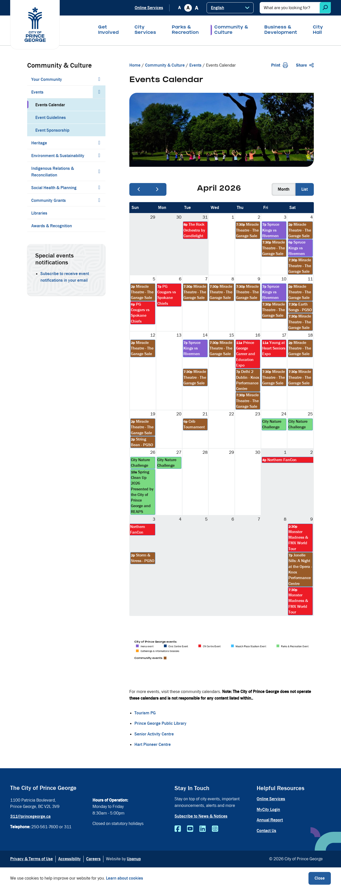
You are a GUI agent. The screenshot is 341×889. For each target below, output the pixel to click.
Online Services (149, 7)
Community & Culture (231, 30)
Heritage (39, 143)
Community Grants (48, 200)
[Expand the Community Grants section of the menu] (99, 200)
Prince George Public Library (160, 723)
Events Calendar (50, 105)
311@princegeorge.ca (30, 816)
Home (135, 65)
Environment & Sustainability (57, 155)
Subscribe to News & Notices (201, 816)
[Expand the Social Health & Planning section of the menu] (99, 187)
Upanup (134, 859)
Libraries (39, 213)
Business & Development (280, 30)
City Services (145, 30)
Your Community (46, 79)
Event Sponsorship (52, 130)
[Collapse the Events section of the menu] (99, 91)
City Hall (318, 30)
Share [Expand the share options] (305, 65)
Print (279, 65)
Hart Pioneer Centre (152, 744)
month (283, 189)
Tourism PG (145, 713)
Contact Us (266, 830)
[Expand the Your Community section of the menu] (99, 79)
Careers (93, 859)
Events (37, 92)
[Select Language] (230, 7)
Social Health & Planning (53, 187)
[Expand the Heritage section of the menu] (99, 142)
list (304, 189)
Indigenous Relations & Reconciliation (52, 172)
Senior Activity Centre (154, 734)
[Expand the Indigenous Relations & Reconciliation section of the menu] (99, 171)
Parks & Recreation (185, 30)
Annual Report (270, 820)
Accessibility (69, 859)
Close (320, 878)
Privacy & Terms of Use (31, 859)
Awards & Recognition (51, 226)
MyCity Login (268, 809)
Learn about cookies (124, 878)
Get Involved (108, 30)
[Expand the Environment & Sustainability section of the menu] (99, 155)
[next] (157, 189)
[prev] (138, 189)
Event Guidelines (50, 117)
